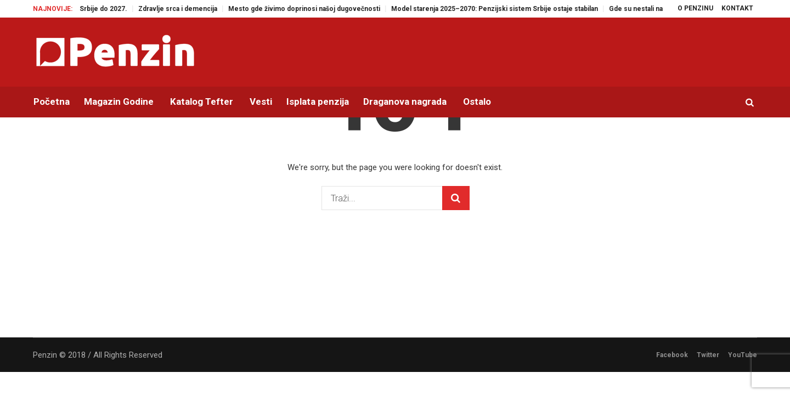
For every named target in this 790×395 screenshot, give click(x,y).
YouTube (742, 355)
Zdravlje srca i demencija (186, 9)
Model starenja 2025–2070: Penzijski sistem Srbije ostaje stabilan (503, 9)
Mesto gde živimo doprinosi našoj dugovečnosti (313, 9)
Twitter (708, 355)
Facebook (672, 355)
